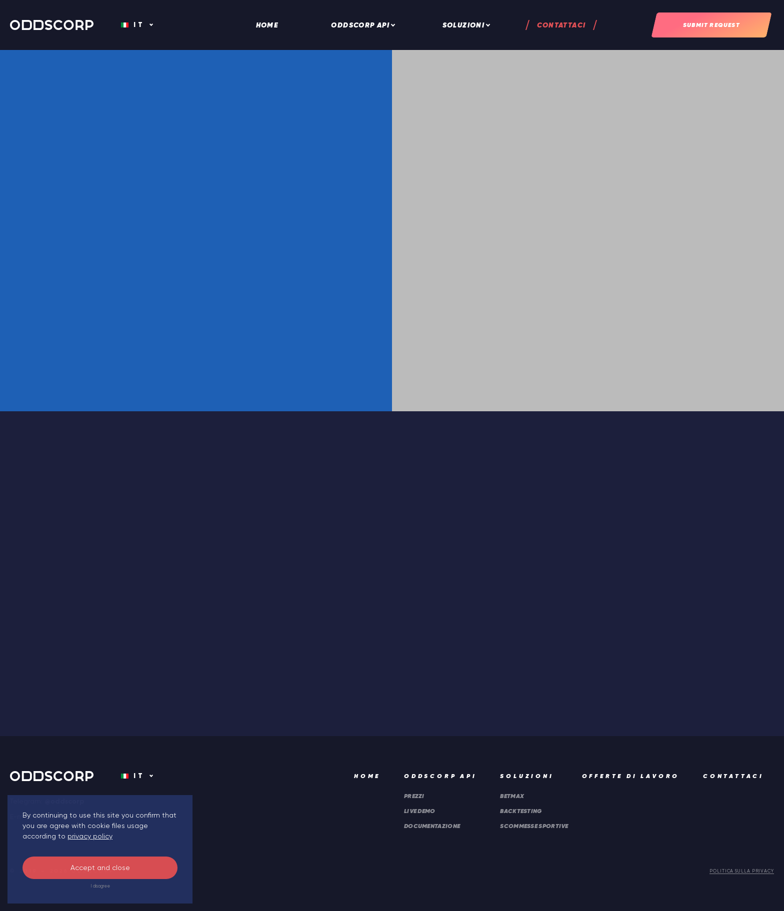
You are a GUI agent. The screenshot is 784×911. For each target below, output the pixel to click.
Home (267, 24)
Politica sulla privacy (742, 871)
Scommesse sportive (534, 826)
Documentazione (432, 826)
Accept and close (100, 868)
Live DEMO (420, 811)
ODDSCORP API (360, 24)
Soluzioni (463, 24)
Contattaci (561, 24)
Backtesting (521, 811)
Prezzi (414, 796)
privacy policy (90, 836)
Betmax (512, 796)
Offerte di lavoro (631, 776)
